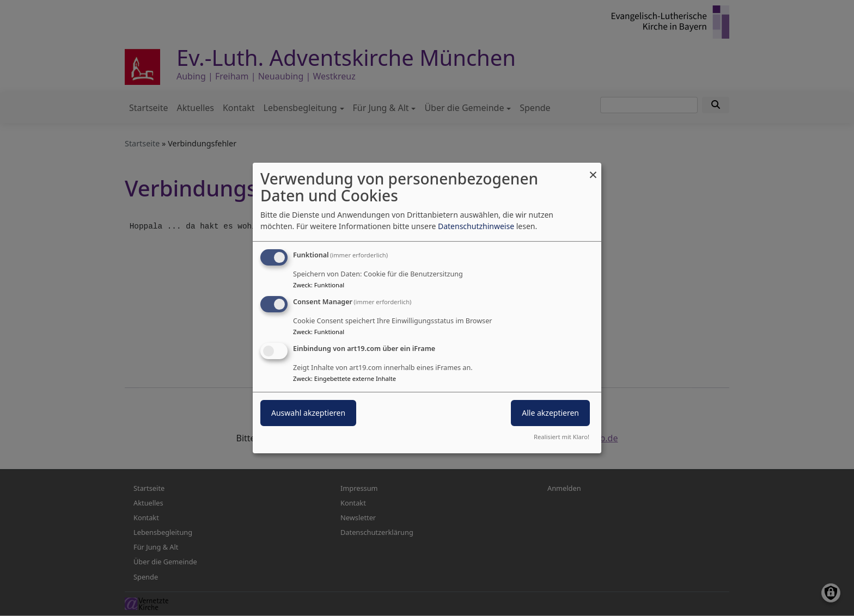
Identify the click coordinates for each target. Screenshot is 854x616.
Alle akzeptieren (550, 413)
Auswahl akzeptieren (308, 413)
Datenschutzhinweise (476, 226)
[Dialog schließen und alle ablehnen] (593, 169)
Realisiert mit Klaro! (561, 437)
